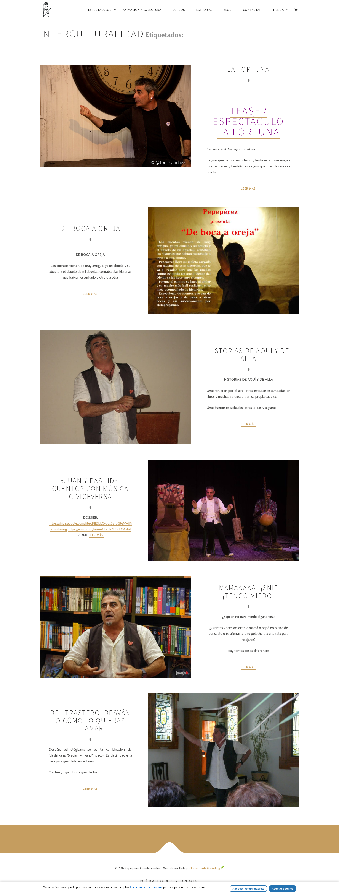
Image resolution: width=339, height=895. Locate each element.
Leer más (248, 188)
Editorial (204, 9)
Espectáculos (100, 9)
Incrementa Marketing (207, 868)
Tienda (278, 9)
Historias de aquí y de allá (248, 354)
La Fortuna (248, 69)
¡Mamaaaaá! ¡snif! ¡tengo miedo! (248, 591)
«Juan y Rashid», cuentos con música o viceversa (90, 488)
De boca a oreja (90, 228)
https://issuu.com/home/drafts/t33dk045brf (99, 529)
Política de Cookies (156, 881)
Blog (228, 9)
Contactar (252, 9)
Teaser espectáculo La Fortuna (248, 121)
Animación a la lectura (142, 9)
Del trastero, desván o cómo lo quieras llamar (90, 720)
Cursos (179, 9)
